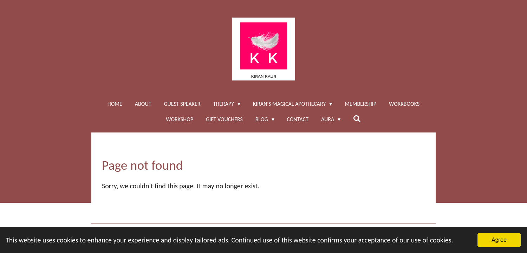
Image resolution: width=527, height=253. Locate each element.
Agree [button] (499, 240)
